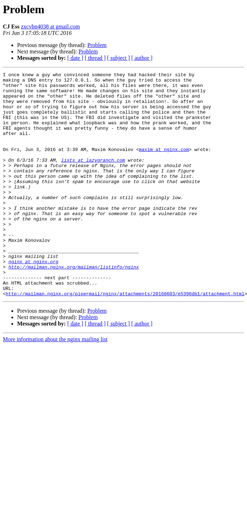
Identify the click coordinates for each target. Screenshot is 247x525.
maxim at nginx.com (164, 165)
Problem (96, 45)
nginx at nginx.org (33, 300)
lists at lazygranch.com (93, 178)
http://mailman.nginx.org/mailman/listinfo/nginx (74, 306)
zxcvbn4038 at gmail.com (50, 27)
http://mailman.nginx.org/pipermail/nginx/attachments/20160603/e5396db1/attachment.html (125, 338)
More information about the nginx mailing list (55, 384)
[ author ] (142, 58)
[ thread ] (95, 58)
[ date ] (75, 58)
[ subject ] (118, 58)
